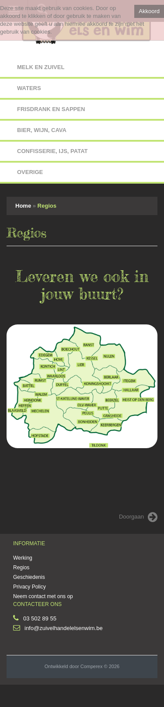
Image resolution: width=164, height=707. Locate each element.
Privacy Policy (29, 587)
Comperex (91, 666)
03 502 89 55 (39, 618)
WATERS (29, 88)
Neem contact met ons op (43, 596)
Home (23, 205)
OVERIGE (30, 172)
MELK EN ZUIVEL (40, 67)
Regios (47, 205)
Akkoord (149, 11)
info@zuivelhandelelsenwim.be (63, 628)
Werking (22, 558)
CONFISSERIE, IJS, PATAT (52, 151)
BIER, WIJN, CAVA (41, 130)
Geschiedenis (29, 577)
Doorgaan (138, 517)
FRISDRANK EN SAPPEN (51, 109)
